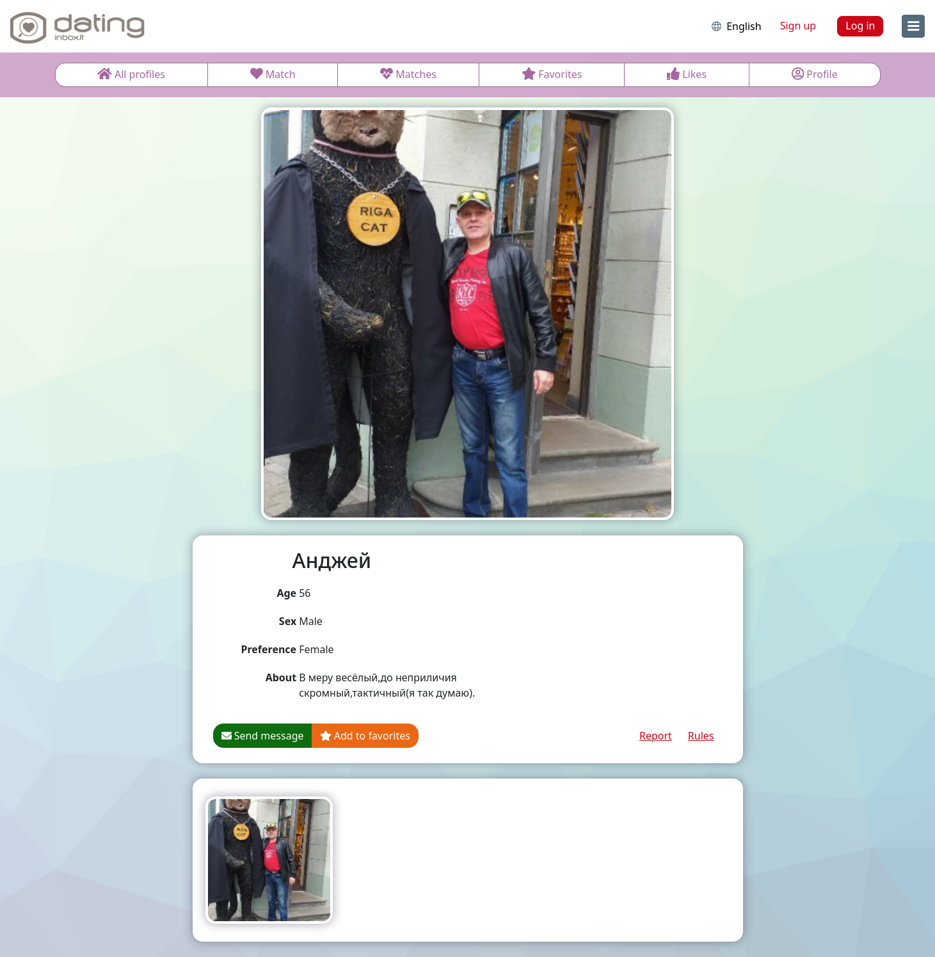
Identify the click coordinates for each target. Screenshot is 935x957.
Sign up (798, 26)
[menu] (913, 26)
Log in (860, 26)
